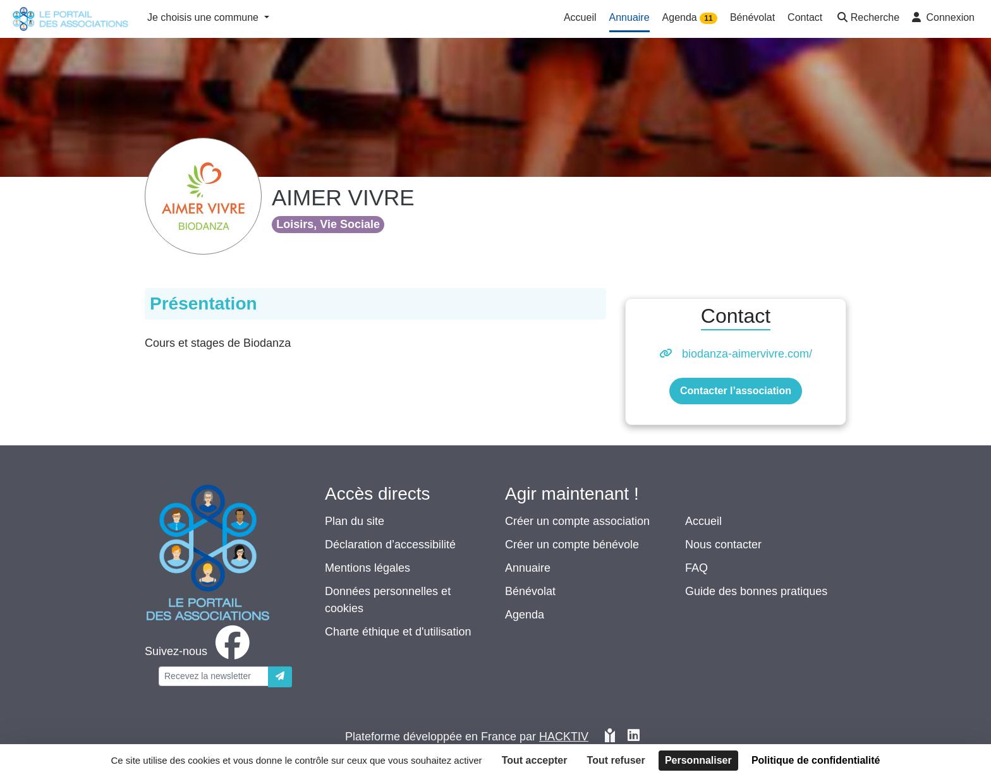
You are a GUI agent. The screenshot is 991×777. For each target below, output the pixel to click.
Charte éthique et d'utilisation (398, 631)
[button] (867, 18)
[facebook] (200, 651)
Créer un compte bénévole (572, 544)
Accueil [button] (580, 17)
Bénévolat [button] (752, 17)
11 (708, 18)
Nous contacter (723, 544)
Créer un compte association (577, 521)
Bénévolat (530, 591)
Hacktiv (563, 736)
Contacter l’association (735, 390)
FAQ (696, 568)
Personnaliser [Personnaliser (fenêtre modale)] (698, 760)
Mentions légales (367, 568)
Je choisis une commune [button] (204, 17)
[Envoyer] (280, 676)
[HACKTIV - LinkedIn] (633, 736)
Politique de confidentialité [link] (815, 760)
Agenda (524, 614)
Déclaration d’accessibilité (390, 544)
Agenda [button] (689, 18)
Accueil (703, 521)
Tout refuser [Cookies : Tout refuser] (616, 760)
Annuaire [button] (629, 17)
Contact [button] (804, 17)
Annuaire (527, 568)
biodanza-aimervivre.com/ (747, 353)
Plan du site (354, 521)
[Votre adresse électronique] (214, 676)
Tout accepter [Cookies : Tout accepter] (535, 760)
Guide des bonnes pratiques (756, 591)
